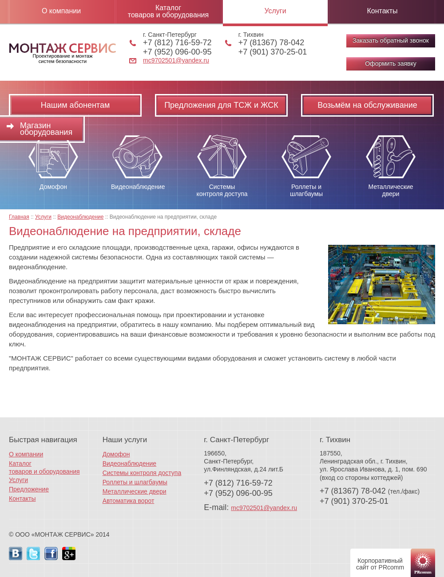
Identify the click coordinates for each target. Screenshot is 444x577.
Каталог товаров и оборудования (168, 11)
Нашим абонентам (75, 105)
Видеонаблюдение (129, 463)
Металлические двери (134, 491)
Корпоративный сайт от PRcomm (380, 564)
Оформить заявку (390, 63)
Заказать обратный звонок (391, 40)
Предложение (29, 489)
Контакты (382, 11)
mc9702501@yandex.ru (176, 60)
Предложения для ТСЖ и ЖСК (221, 105)
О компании (61, 11)
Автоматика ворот (129, 500)
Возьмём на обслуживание (367, 105)
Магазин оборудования (46, 129)
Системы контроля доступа (142, 472)
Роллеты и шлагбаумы (135, 482)
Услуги (275, 11)
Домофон (116, 454)
